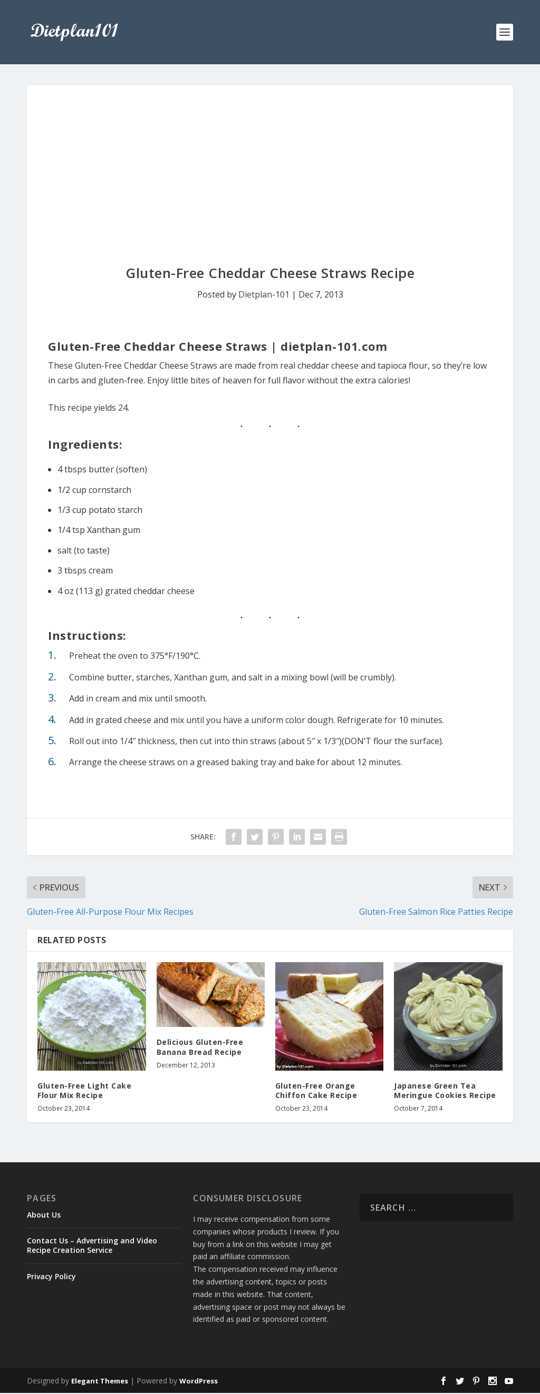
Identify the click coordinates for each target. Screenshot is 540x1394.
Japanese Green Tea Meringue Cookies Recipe (445, 1091)
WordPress (198, 1382)
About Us (44, 1216)
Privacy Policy (51, 1277)
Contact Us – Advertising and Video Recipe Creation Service (92, 1246)
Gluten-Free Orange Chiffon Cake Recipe (316, 1091)
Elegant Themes (99, 1382)
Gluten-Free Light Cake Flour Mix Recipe (84, 1091)
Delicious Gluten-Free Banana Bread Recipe (200, 1048)
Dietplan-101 (264, 295)
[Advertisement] (270, 165)
